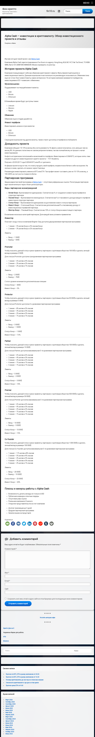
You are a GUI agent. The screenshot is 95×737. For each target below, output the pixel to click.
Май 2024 (9, 727)
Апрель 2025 (10, 715)
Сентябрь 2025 (10, 704)
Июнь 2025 (9, 710)
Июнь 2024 (9, 725)
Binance (6, 641)
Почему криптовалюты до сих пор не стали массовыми (24, 680)
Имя (7, 573)
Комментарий (11, 549)
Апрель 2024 (10, 729)
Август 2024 (10, 721)
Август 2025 (10, 706)
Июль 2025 (9, 708)
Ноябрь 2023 (10, 732)
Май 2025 (9, 712)
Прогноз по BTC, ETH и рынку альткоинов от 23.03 (22, 674)
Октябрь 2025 (10, 702)
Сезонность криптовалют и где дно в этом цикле (22, 683)
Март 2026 (9, 700)
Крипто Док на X (8, 628)
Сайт (6, 589)
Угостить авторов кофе (47, 617)
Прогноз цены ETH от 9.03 (14, 685)
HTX (4, 637)
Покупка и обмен (10, 43)
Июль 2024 (9, 723)
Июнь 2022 (9, 734)
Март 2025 (9, 717)
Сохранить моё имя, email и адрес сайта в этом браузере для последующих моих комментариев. (45, 599)
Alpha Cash (35, 59)
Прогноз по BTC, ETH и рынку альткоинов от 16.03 (22, 677)
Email (7, 581)
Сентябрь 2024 (10, 719)
